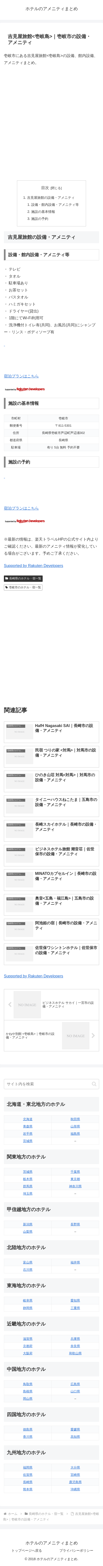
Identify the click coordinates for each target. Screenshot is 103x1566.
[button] (94, 1084)
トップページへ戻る (26, 1550)
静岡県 (27, 1308)
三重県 (75, 1308)
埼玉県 (27, 1193)
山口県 (75, 1391)
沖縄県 (75, 1489)
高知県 (75, 1436)
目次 (45, 188)
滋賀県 (27, 1339)
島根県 (27, 1391)
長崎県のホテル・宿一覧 (23, 578)
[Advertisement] (51, 123)
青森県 (27, 1126)
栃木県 (27, 1179)
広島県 (75, 1384)
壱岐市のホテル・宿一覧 (23, 587)
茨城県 (27, 1172)
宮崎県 (75, 1475)
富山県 (27, 1262)
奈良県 (75, 1346)
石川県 (27, 1269)
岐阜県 (27, 1300)
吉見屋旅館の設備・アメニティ (51, 198)
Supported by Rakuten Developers (33, 566)
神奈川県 (75, 1186)
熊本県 (27, 1489)
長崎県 (27, 1482)
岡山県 (27, 1398)
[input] (51, 1084)
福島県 (75, 1133)
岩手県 (27, 1133)
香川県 (27, 1436)
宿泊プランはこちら (21, 376)
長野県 (75, 1224)
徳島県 (27, 1429)
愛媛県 (75, 1429)
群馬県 (27, 1186)
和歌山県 (75, 1353)
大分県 (75, 1467)
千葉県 (75, 1172)
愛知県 (75, 1300)
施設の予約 (39, 219)
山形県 (75, 1126)
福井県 (75, 1262)
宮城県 (27, 1141)
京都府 (27, 1346)
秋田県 (75, 1119)
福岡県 (27, 1467)
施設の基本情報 (43, 212)
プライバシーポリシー (76, 1550)
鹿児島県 (75, 1482)
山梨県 (27, 1231)
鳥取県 (27, 1384)
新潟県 (27, 1224)
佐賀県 (27, 1475)
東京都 (75, 1179)
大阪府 (27, 1353)
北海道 (27, 1119)
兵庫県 (75, 1339)
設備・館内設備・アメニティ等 (55, 205)
